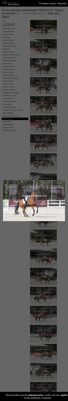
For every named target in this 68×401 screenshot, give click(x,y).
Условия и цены (47, 3)
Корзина (61, 3)
